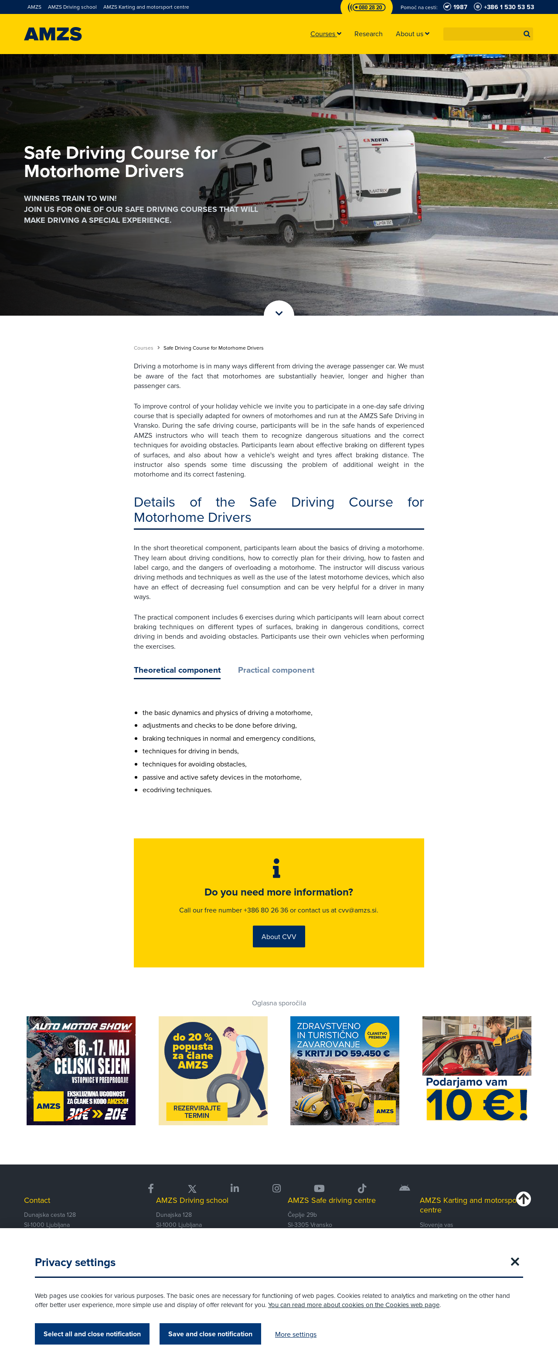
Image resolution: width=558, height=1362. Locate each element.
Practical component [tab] (276, 670)
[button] (527, 34)
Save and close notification (210, 1334)
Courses (147, 348)
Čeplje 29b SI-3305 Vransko (310, 1222)
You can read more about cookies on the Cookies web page (353, 1304)
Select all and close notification (92, 1334)
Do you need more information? (278, 894)
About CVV (279, 938)
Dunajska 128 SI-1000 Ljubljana (179, 1222)
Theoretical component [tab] (177, 670)
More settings (295, 1334)
